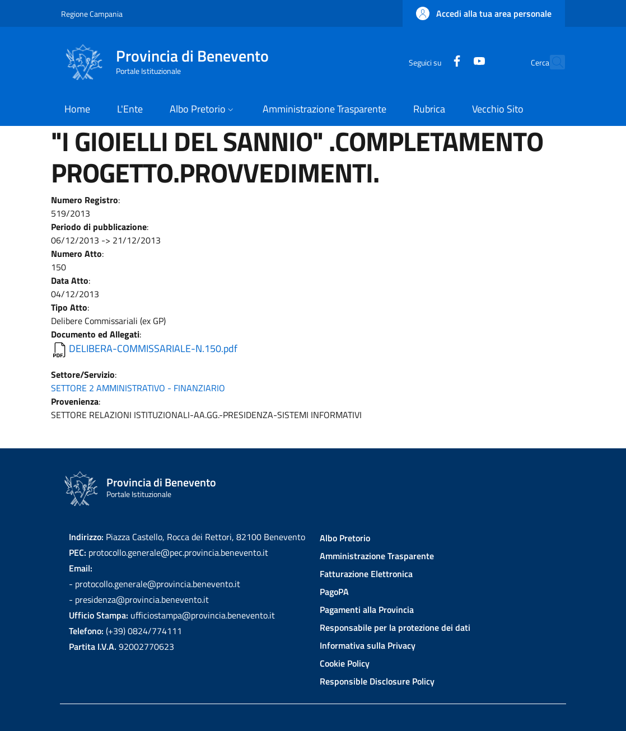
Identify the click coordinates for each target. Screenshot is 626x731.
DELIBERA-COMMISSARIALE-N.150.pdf (153, 348)
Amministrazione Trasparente (377, 556)
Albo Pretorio (345, 538)
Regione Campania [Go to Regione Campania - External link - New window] (92, 14)
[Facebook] (432, 61)
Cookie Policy (345, 663)
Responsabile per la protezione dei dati (395, 627)
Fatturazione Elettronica (366, 573)
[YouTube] (454, 61)
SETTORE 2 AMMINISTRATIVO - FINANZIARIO (138, 388)
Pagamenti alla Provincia (367, 609)
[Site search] (551, 62)
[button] (484, 13)
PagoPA (334, 591)
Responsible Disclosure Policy (377, 681)
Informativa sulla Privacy (367, 645)
